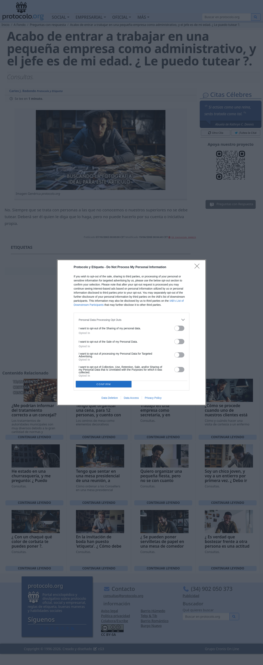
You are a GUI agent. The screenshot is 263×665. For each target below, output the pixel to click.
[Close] (198, 267)
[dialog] (131, 332)
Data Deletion (109, 397)
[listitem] (131, 320)
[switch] (179, 328)
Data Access (131, 397)
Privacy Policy (153, 397)
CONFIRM (103, 384)
